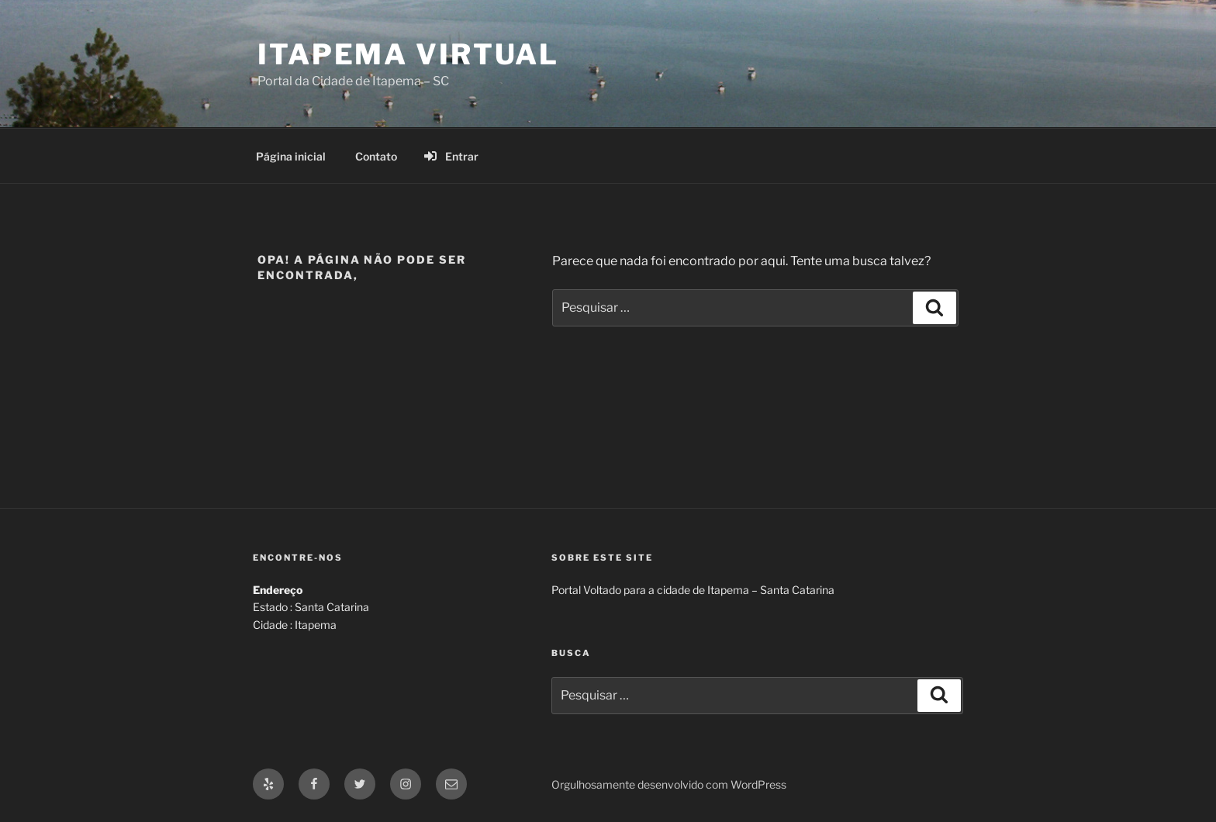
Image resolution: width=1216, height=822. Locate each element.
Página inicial (291, 156)
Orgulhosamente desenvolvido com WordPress (668, 784)
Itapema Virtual (408, 54)
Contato (376, 156)
